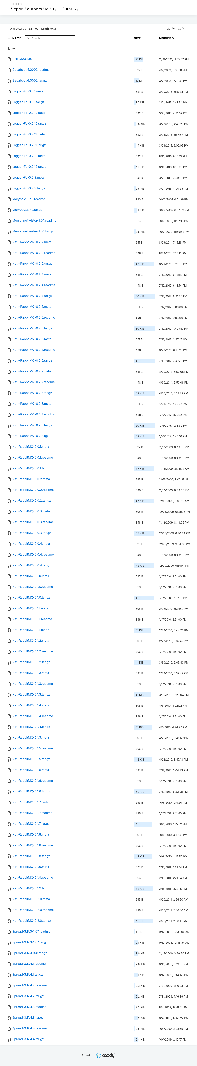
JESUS (70, 9)
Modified (166, 38)
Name (17, 38)
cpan (19, 9)
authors (34, 9)
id (47, 9)
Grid (182, 28)
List (171, 28)
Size (137, 38)
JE (60, 9)
